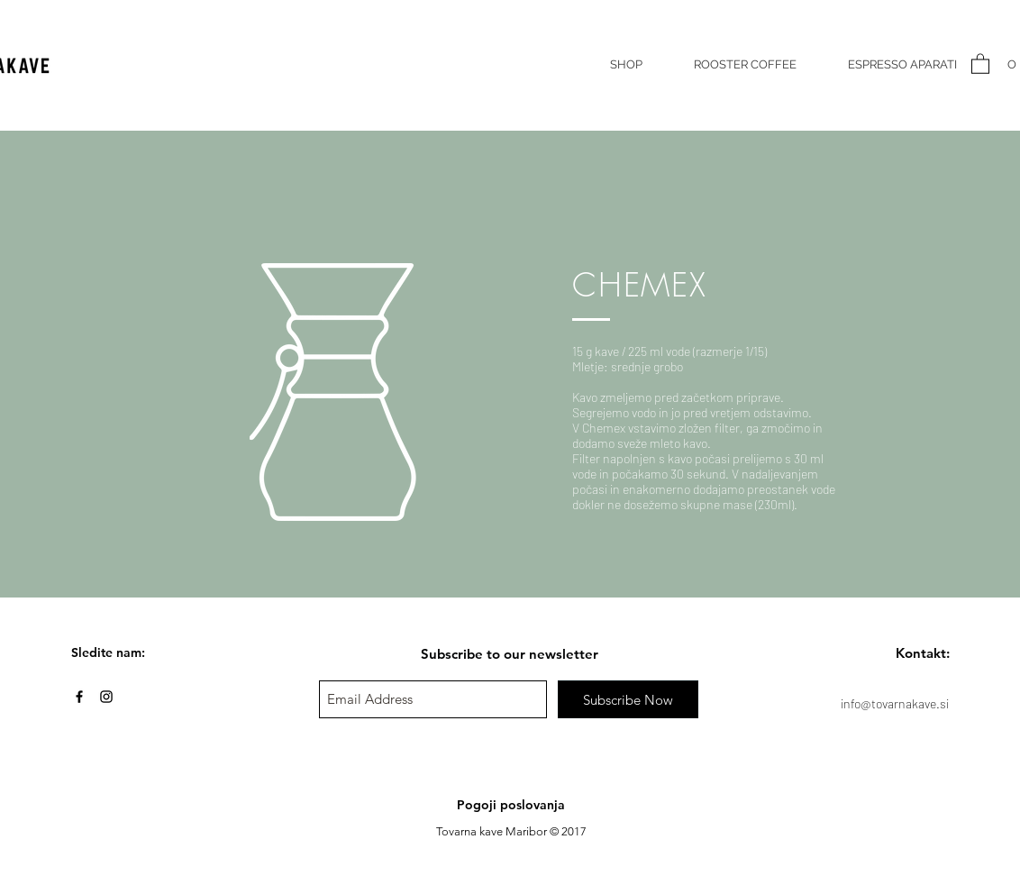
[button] (980, 63)
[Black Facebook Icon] (79, 697)
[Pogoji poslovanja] (511, 805)
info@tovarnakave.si (895, 703)
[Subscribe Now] (628, 699)
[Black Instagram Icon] (106, 697)
